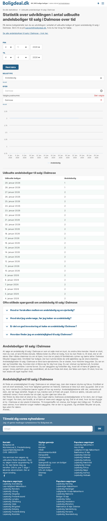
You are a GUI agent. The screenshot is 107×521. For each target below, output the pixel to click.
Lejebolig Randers (11, 489)
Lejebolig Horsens (64, 511)
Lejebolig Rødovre (64, 494)
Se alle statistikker (10, 10)
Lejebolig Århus (81, 467)
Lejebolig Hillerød (82, 457)
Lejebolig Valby (63, 499)
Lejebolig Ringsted (11, 506)
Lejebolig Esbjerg (11, 509)
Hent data (11, 67)
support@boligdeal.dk (35, 28)
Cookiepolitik (44, 457)
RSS (40, 475)
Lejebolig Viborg (10, 491)
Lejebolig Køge (81, 470)
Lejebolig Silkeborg (12, 501)
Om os (41, 445)
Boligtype (8, 73)
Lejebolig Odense (82, 455)
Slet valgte (99, 95)
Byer (5, 86)
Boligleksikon (44, 465)
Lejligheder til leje (82, 465)
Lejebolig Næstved (83, 462)
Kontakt (42, 447)
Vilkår (41, 450)
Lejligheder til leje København (70, 491)
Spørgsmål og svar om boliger (52, 462)
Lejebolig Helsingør (65, 489)
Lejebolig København (84, 445)
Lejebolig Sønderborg (66, 509)
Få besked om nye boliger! (98, 3)
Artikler (41, 460)
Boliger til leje (62, 496)
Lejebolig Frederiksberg (14, 511)
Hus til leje (79, 447)
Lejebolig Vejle (9, 504)
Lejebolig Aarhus (82, 472)
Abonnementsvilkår (47, 452)
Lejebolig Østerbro (65, 504)
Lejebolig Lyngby (11, 499)
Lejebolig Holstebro (65, 501)
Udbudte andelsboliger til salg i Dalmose (38, 10)
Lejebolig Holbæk (82, 475)
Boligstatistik (44, 467)
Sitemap (42, 472)
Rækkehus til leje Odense (68, 506)
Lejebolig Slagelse (11, 494)
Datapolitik (43, 455)
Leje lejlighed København (14, 486)
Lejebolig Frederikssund (14, 496)
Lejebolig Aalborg (82, 460)
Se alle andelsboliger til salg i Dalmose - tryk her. (25, 33)
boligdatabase (64, 3)
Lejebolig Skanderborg (67, 514)
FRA (4, 43)
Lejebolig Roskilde (11, 514)
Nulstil (5, 82)
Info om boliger (45, 470)
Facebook (4, 475)
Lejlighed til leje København (87, 450)
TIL (4, 53)
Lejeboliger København (67, 486)
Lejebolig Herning (64, 484)
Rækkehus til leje (82, 452)
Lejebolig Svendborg (12, 484)
